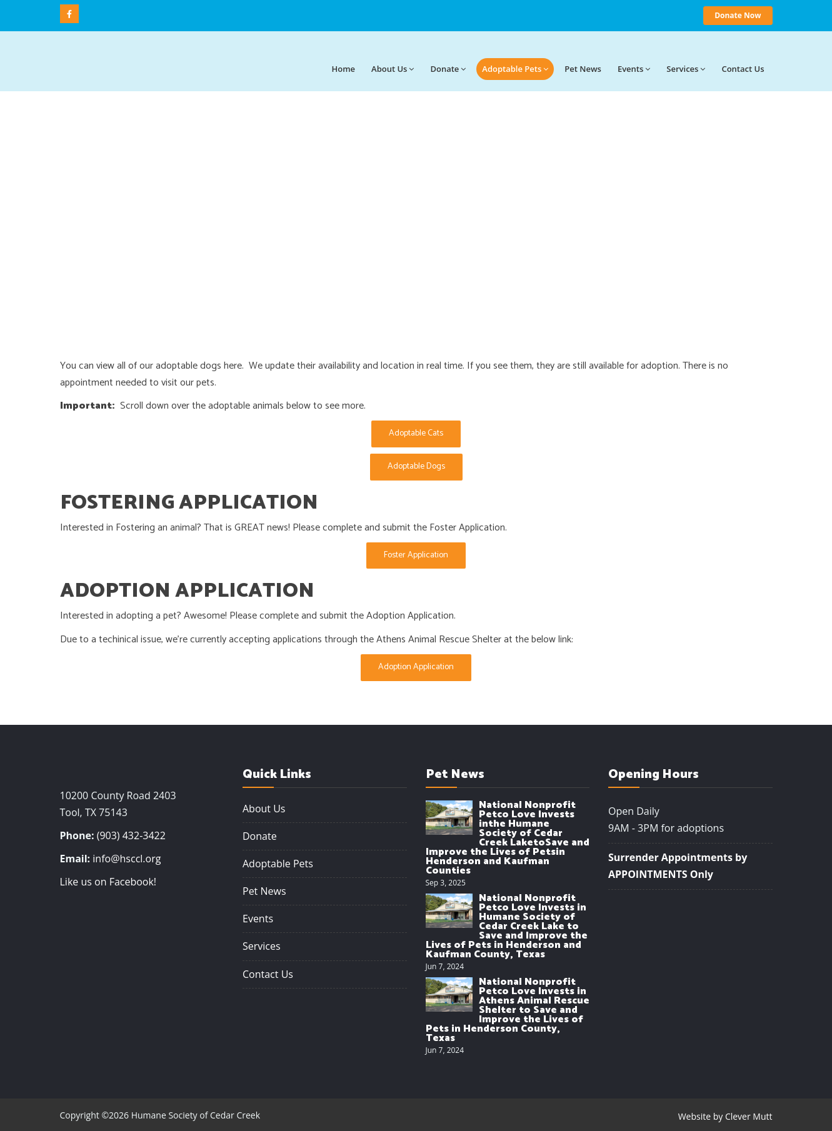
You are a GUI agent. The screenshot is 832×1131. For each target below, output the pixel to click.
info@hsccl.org (127, 858)
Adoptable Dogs (416, 466)
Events (634, 68)
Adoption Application (416, 667)
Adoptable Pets (515, 68)
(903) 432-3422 (131, 835)
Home (343, 68)
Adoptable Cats (416, 433)
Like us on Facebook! (108, 882)
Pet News (582, 68)
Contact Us (268, 974)
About (392, 68)
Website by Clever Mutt (725, 1116)
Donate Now (737, 15)
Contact (742, 68)
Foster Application (416, 555)
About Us (264, 808)
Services (685, 68)
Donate (448, 68)
